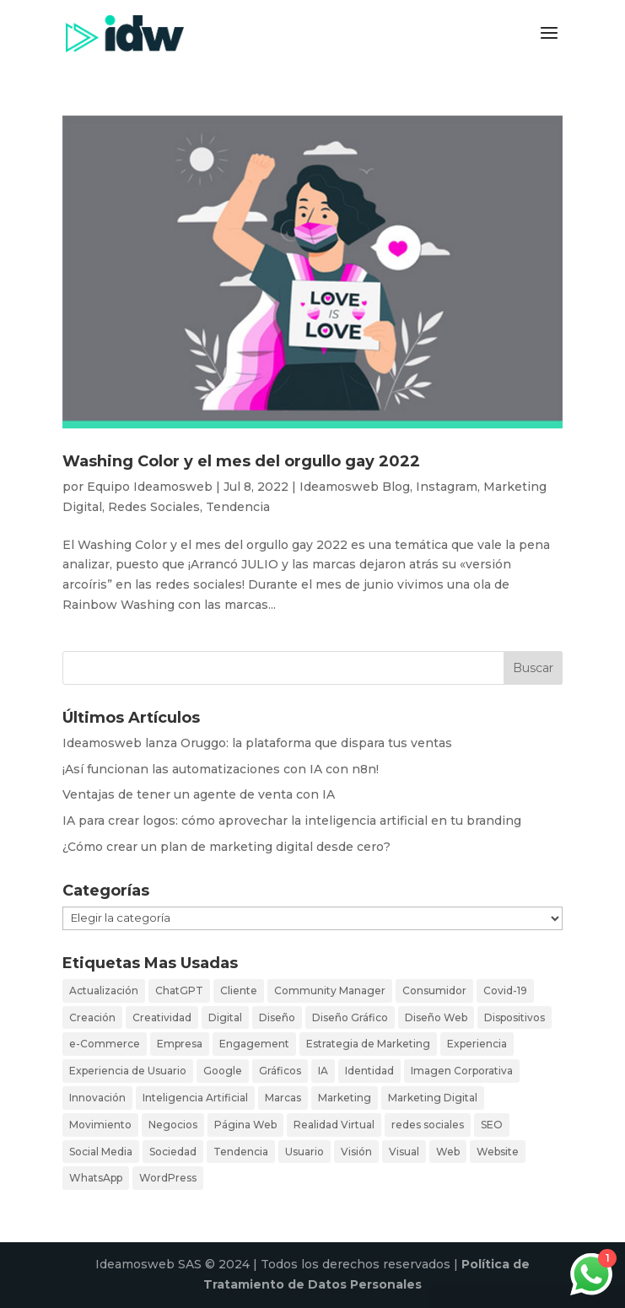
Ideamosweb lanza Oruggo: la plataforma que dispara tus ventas (257, 743)
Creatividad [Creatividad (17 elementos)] (161, 1017)
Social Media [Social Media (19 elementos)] (100, 1151)
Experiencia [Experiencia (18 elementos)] (477, 1043)
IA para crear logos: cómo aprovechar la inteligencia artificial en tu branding (291, 820)
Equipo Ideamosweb (150, 486)
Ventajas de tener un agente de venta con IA (198, 794)
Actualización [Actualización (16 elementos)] (103, 990)
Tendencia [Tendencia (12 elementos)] (240, 1151)
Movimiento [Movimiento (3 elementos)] (100, 1124)
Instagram (446, 486)
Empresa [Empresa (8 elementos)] (179, 1043)
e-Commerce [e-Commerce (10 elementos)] (104, 1043)
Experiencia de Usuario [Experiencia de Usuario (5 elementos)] (127, 1070)
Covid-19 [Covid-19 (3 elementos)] (505, 990)
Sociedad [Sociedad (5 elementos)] (173, 1151)
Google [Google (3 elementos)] (222, 1070)
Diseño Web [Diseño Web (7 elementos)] (436, 1017)
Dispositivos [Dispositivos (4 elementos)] (514, 1017)
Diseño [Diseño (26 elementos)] (277, 1017)
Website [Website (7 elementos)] (498, 1151)
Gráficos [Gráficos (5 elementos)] (280, 1070)
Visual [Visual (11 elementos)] (404, 1151)
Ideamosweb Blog (354, 486)
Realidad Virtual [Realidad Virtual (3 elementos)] (334, 1124)
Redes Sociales (154, 506)
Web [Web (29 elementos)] (448, 1151)
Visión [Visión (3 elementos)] (356, 1151)
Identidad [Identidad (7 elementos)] (369, 1070)
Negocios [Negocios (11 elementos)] (172, 1124)
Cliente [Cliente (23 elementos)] (238, 990)
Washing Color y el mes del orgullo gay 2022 (241, 461)
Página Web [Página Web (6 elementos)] (245, 1124)
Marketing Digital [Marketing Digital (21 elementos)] (432, 1097)
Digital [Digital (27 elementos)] (225, 1017)
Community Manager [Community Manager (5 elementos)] (329, 990)
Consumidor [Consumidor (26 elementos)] (434, 990)
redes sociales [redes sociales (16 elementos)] (427, 1124)
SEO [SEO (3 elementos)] (492, 1124)
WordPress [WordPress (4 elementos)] (168, 1177)
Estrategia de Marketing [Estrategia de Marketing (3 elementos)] (368, 1043)
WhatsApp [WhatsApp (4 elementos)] (95, 1177)
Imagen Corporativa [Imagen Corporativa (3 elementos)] (462, 1070)
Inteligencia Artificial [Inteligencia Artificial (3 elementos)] (195, 1097)
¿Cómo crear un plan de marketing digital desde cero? (226, 846)
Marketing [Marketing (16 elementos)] (344, 1097)
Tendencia (238, 506)
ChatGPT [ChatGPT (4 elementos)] (179, 990)
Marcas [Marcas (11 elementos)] (283, 1097)
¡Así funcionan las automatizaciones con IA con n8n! (220, 769)
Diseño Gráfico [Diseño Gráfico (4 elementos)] (350, 1017)
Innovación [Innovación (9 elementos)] (97, 1097)
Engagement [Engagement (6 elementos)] (254, 1043)
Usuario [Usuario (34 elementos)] (304, 1151)
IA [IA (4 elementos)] (323, 1070)
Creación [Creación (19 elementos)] (92, 1017)
